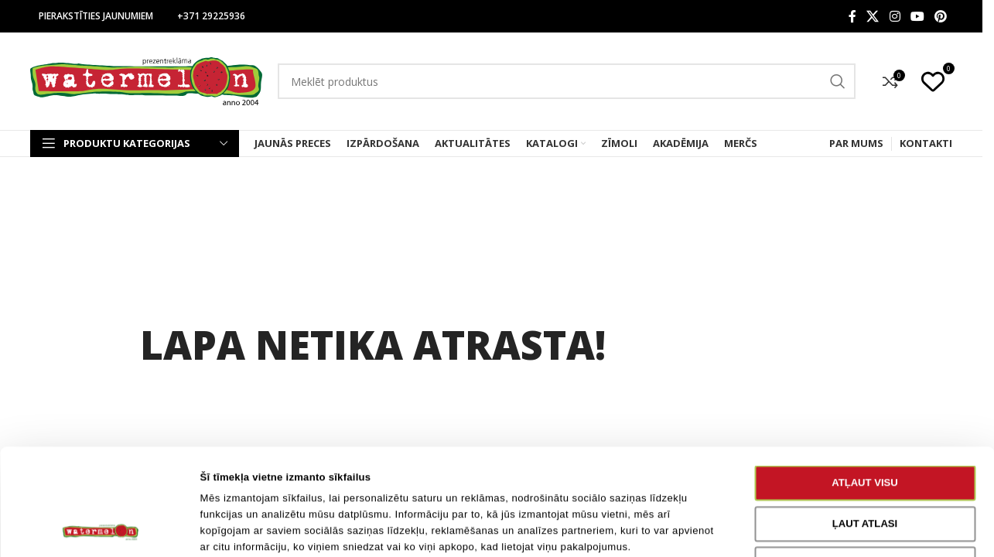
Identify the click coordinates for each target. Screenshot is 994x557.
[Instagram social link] (894, 16)
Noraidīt (864, 464)
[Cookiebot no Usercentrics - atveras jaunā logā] (100, 528)
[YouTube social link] (917, 16)
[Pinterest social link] (941, 16)
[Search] (567, 81)
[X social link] (873, 16)
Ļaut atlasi (864, 423)
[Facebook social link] (852, 16)
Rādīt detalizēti (782, 528)
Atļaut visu (865, 383)
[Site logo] (146, 80)
